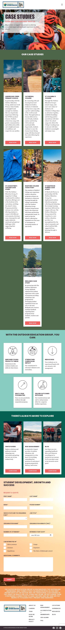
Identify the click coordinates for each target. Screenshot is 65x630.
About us (32, 605)
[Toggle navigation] (62, 5)
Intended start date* (37, 532)
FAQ (41, 620)
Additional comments (12, 555)
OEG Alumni (44, 617)
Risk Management (45, 606)
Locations (56, 605)
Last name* (34, 496)
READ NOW (12, 142)
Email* (6, 505)
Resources (56, 611)
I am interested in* (10, 542)
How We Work (31, 615)
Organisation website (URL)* (40, 523)
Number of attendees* (12, 532)
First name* (8, 496)
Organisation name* (11, 523)
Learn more (13, 471)
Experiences (56, 608)
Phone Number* (35, 505)
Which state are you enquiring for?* (15, 514)
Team (30, 611)
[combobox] (15, 518)
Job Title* (33, 513)
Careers (32, 608)
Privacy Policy (31, 620)
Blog (54, 614)
